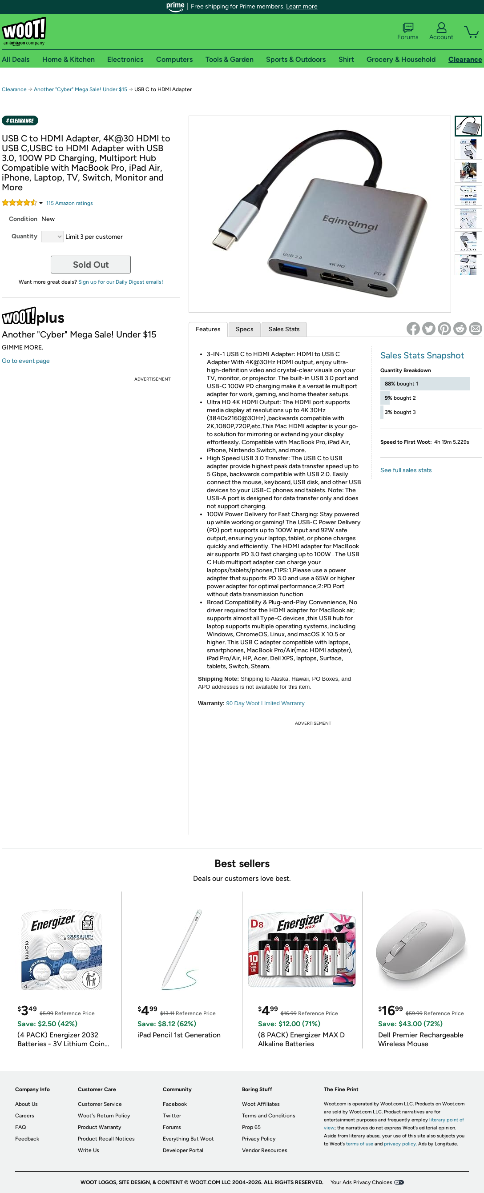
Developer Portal (183, 1150)
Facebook (175, 1104)
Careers (24, 1116)
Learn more (302, 6)
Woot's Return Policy (104, 1116)
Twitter (172, 1116)
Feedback (27, 1139)
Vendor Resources (264, 1150)
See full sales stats (406, 470)
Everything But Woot (188, 1139)
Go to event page (26, 361)
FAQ (20, 1127)
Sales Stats (284, 329)
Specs (245, 329)
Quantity (24, 236)
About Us (26, 1104)
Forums (408, 31)
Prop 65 (251, 1127)
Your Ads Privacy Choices (361, 1182)
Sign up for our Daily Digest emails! (120, 282)
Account (441, 31)
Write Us (88, 1150)
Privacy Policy (258, 1139)
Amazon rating (69, 203)
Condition (23, 219)
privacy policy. (400, 1144)
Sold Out (91, 264)
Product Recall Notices (106, 1139)
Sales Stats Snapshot (422, 355)
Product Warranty (99, 1127)
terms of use (359, 1144)
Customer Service (100, 1104)
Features (208, 329)
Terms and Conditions (268, 1116)
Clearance (14, 89)
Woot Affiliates (261, 1104)
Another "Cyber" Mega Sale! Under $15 (80, 89)
